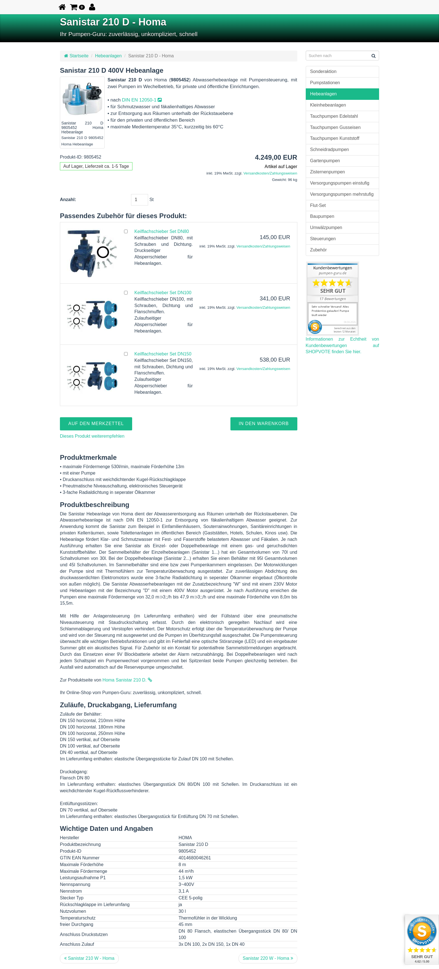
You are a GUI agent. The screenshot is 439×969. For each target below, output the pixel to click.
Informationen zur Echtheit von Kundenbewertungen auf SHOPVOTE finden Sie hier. (342, 345)
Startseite (76, 55)
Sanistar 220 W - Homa (268, 958)
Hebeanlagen (108, 55)
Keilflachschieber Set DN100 (163, 292)
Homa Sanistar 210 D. (127, 680)
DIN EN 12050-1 (142, 100)
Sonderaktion (323, 71)
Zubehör (318, 249)
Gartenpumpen (325, 160)
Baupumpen (322, 216)
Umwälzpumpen (326, 227)
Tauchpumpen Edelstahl (334, 116)
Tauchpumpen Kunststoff (334, 138)
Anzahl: (68, 199)
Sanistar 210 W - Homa (89, 958)
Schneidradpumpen (329, 149)
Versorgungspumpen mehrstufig (342, 194)
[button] (77, 7)
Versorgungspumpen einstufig (340, 183)
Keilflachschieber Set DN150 (163, 354)
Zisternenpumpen (327, 171)
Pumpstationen (325, 82)
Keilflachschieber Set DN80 (161, 231)
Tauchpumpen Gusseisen (335, 127)
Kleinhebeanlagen (328, 105)
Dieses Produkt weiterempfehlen (92, 436)
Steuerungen (323, 238)
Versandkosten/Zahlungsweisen (270, 173)
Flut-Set (318, 205)
